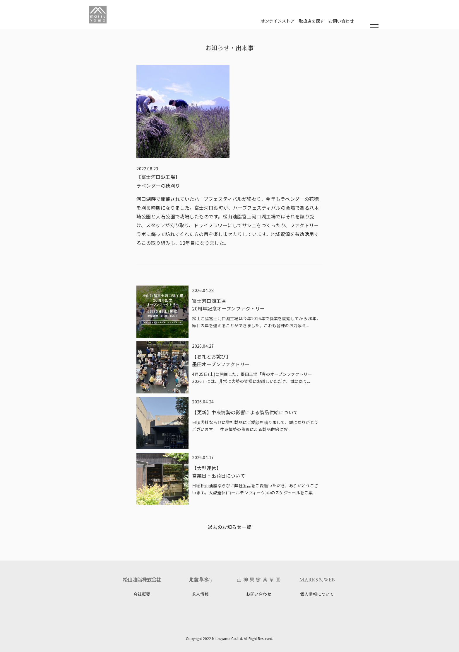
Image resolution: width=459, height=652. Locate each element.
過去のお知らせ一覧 (229, 526)
